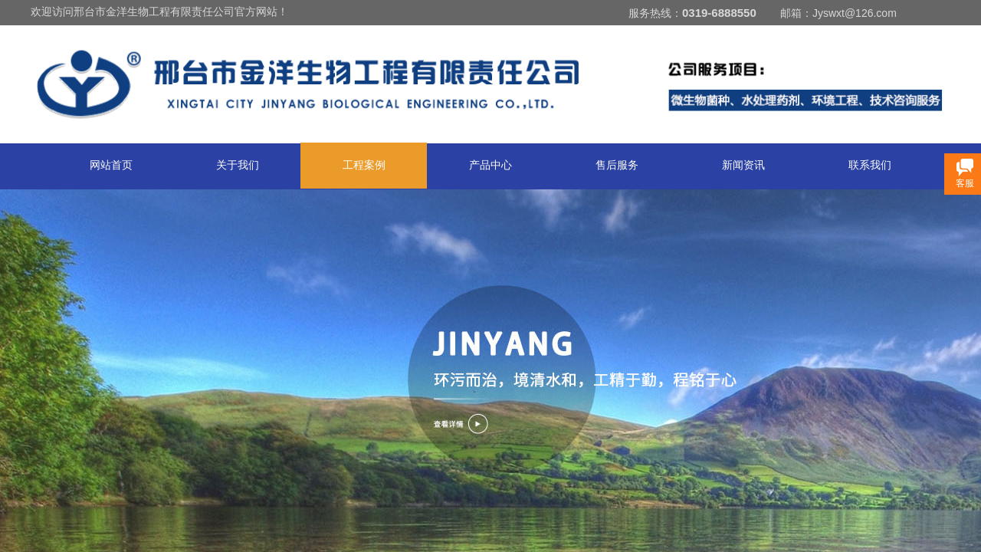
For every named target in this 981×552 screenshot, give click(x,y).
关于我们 (237, 165)
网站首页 (111, 165)
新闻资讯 (743, 165)
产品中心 (490, 165)
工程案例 (364, 165)
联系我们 (869, 165)
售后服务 (616, 165)
